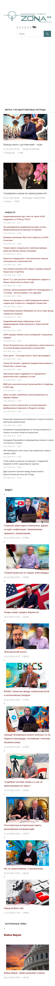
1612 (19, 351)
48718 (26, 977)
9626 (17, 201)
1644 (19, 330)
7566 (21, 153)
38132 (26, 873)
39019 (26, 656)
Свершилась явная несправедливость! (25, 193)
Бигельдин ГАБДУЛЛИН (33, 198)
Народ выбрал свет (14, 908)
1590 (19, 244)
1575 (19, 223)
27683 (26, 538)
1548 (19, 411)
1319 (19, 457)
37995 (26, 577)
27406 (26, 747)
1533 (19, 306)
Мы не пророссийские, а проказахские (23, 868)
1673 (19, 359)
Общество (10, 153)
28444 (26, 790)
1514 (19, 436)
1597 (19, 275)
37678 (26, 833)
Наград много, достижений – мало (22, 144)
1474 (19, 390)
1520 (19, 446)
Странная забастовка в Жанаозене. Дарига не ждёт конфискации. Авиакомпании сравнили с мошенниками (26, 529)
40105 (26, 617)
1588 (19, 467)
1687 (19, 341)
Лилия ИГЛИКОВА (31, 149)
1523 (19, 254)
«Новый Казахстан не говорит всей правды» (26, 572)
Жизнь (8, 201)
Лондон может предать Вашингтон (21, 612)
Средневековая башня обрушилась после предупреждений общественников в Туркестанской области (26, 324)
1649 (19, 425)
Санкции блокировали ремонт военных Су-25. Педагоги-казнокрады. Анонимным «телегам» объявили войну (27, 738)
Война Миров (12, 935)
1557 (19, 286)
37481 (26, 700)
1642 (19, 233)
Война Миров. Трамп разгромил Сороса (24, 973)
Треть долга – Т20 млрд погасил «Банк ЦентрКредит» (27, 355)
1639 (19, 380)
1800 (19, 265)
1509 (19, 401)
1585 (19, 369)
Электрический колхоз (15, 652)
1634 (19, 296)
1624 (19, 317)
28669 (26, 913)
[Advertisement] (27, 69)
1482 (19, 478)
